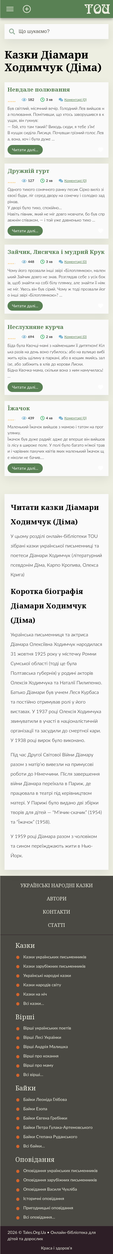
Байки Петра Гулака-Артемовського (58, 1127)
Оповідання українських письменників (60, 1170)
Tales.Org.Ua (34, 1232)
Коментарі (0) (75, 99)
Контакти (56, 912)
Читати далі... (25, 149)
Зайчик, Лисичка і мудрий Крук (56, 251)
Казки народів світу (42, 984)
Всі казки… (33, 1003)
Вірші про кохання (40, 1055)
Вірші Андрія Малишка (45, 1046)
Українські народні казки (56, 885)
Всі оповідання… (39, 1216)
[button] (10, 9)
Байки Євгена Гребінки (45, 1117)
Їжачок (19, 408)
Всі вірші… (33, 1074)
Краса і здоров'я (56, 1247)
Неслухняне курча (36, 326)
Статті (56, 925)
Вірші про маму (38, 1065)
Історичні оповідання (43, 1198)
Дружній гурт (28, 170)
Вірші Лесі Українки (42, 1037)
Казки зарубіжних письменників (54, 966)
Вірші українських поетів (47, 1027)
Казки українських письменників (54, 956)
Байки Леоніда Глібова (45, 1099)
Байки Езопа (35, 1108)
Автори (57, 898)
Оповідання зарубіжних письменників (60, 1179)
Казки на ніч (35, 993)
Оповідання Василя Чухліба (50, 1189)
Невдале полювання (39, 89)
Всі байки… (34, 1145)
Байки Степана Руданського (50, 1136)
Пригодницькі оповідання (48, 1207)
